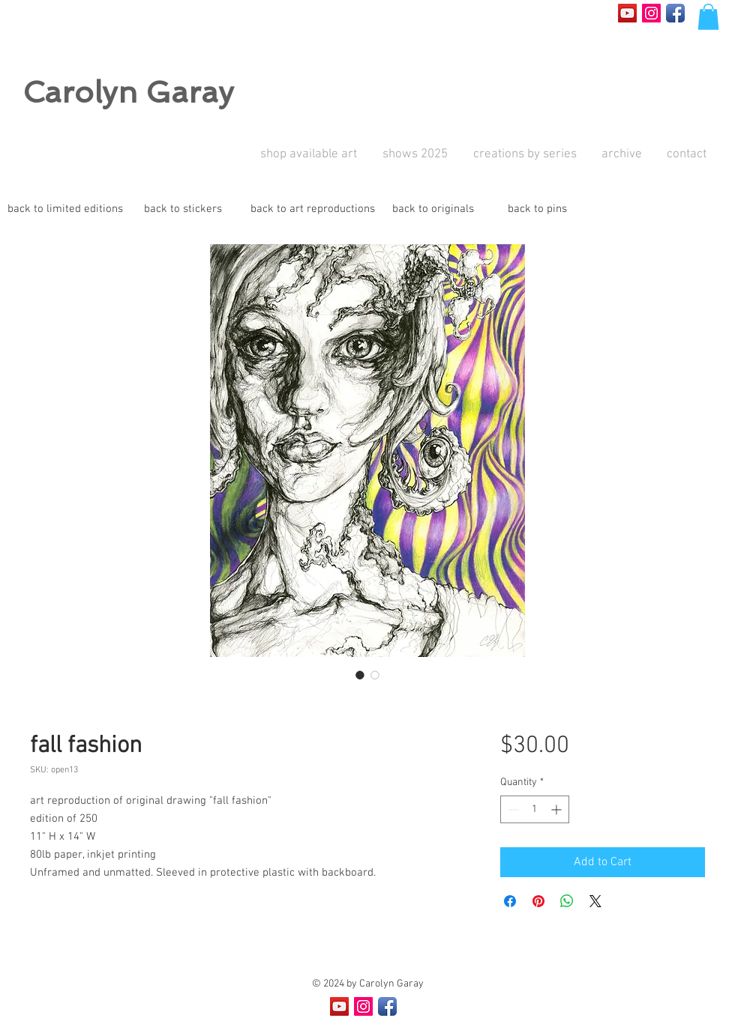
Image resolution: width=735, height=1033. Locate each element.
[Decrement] (511, 809)
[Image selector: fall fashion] (360, 674)
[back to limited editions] (65, 210)
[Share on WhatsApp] (567, 901)
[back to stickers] (183, 210)
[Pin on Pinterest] (539, 901)
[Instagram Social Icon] (651, 13)
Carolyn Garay (128, 92)
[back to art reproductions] (312, 210)
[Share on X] (595, 901)
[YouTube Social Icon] (627, 13)
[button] (708, 17)
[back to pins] (537, 210)
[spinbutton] (534, 809)
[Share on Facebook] (510, 901)
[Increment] (557, 809)
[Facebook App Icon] (675, 13)
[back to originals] (433, 210)
